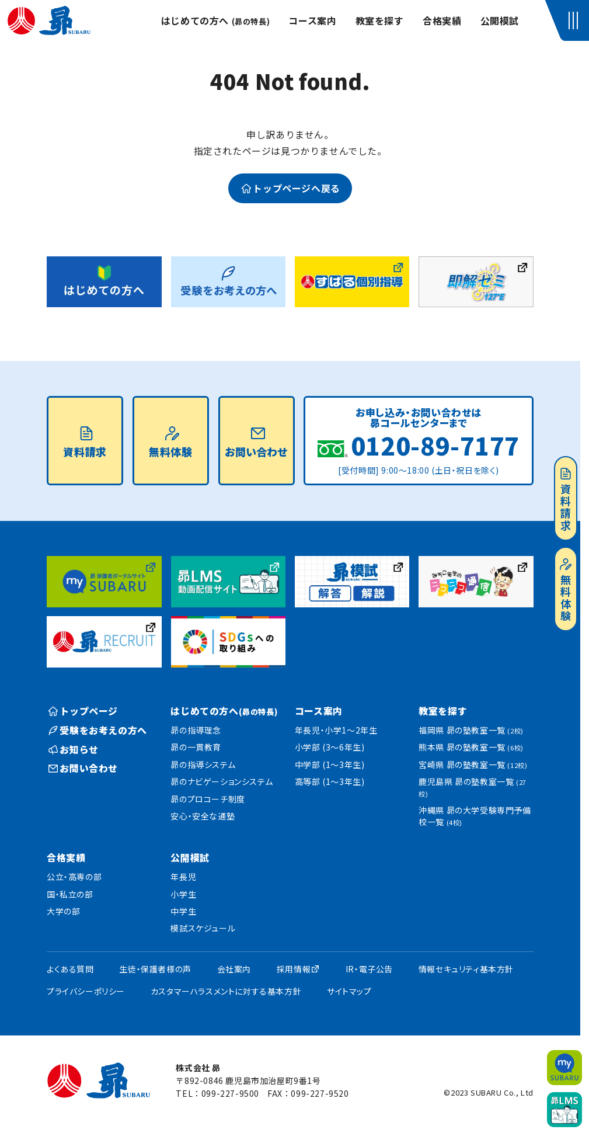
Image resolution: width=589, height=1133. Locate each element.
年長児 (183, 876)
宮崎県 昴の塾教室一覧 (473, 764)
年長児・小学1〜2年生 (336, 730)
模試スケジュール (202, 928)
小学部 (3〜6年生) (330, 747)
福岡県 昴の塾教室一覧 (471, 730)
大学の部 (63, 911)
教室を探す (380, 20)
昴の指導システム (202, 764)
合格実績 (442, 20)
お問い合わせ (256, 442)
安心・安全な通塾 (202, 816)
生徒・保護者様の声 (155, 969)
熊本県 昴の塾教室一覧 (471, 747)
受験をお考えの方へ (97, 730)
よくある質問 (70, 969)
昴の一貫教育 (195, 747)
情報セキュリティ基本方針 (466, 969)
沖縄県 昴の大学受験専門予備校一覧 (475, 816)
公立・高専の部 (74, 876)
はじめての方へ (215, 20)
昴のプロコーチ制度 (207, 799)
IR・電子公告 (369, 969)
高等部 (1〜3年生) (330, 781)
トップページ (83, 711)
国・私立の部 (70, 894)
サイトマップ (349, 991)
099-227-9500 (230, 1093)
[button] (575, 20)
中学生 (183, 911)
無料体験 (565, 590)
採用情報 (294, 969)
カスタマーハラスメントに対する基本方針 (226, 991)
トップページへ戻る (291, 188)
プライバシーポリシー (86, 991)
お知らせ (73, 749)
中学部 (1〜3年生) (330, 764)
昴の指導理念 (195, 730)
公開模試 (499, 20)
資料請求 (565, 500)
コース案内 (312, 20)
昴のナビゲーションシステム (221, 781)
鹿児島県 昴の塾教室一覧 (473, 787)
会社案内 (234, 969)
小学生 (183, 894)
